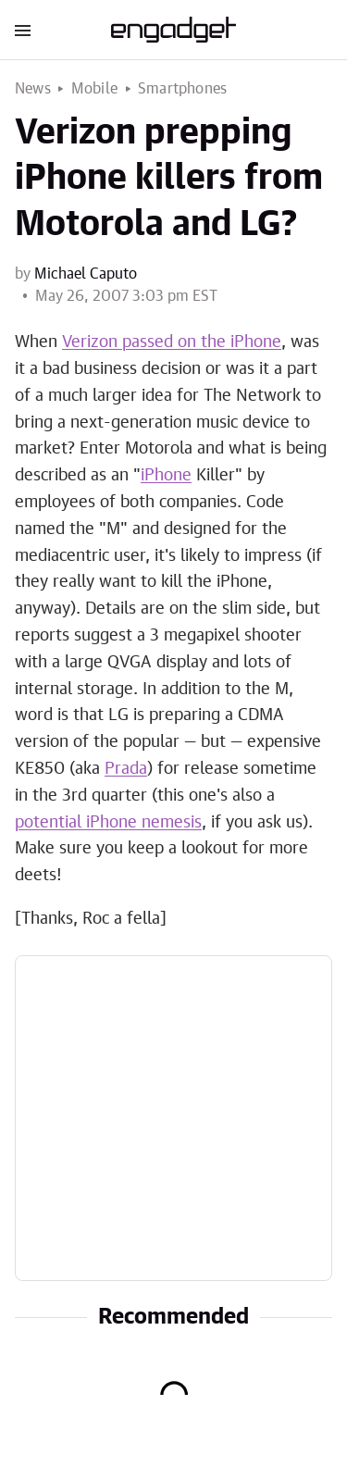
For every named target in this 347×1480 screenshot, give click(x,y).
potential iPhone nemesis (108, 823)
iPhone (166, 475)
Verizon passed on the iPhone (171, 342)
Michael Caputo (85, 274)
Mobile (94, 88)
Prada (126, 769)
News (33, 88)
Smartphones (182, 88)
